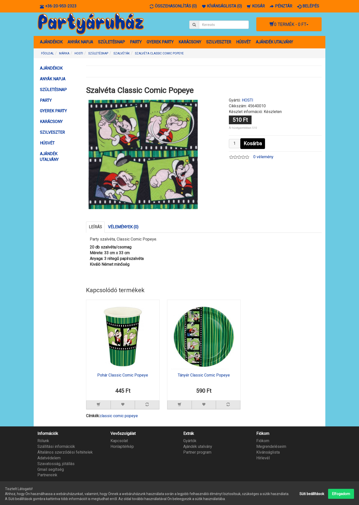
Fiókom (262, 440)
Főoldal (47, 53)
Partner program (197, 452)
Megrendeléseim (271, 446)
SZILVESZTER (218, 42)
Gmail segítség (50, 469)
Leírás (95, 227)
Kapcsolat (119, 440)
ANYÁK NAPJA (80, 42)
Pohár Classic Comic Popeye (122, 375)
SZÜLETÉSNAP (111, 42)
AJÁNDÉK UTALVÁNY (274, 42)
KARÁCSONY (190, 42)
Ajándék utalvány (197, 446)
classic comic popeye (119, 415)
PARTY (136, 42)
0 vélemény (263, 156)
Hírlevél (263, 458)
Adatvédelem (49, 458)
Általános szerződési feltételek (65, 452)
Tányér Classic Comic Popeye (204, 375)
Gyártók (189, 440)
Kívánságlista (268, 452)
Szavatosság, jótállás (56, 463)
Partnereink (47, 475)
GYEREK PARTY (160, 42)
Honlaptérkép (122, 446)
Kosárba (253, 143)
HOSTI (247, 100)
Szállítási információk (56, 446)
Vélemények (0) (123, 227)
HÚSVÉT (243, 42)
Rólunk (43, 440)
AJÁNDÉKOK (51, 42)
